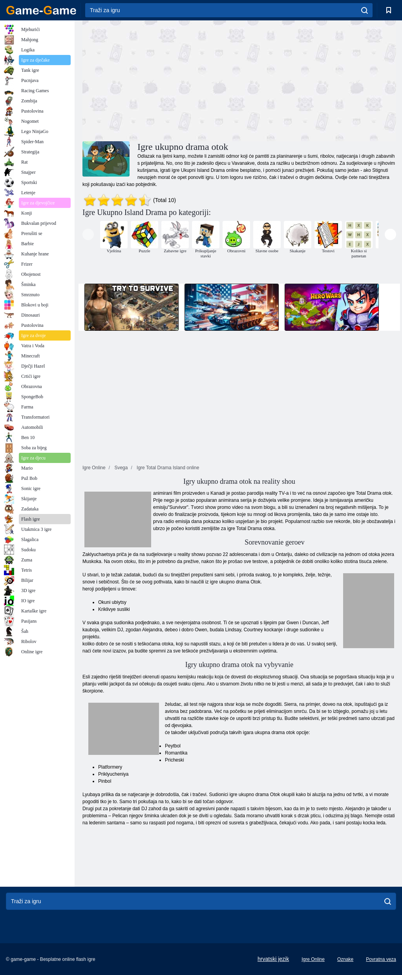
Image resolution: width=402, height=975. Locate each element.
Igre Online (313, 959)
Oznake (345, 959)
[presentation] (88, 234)
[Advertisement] (161, 80)
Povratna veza (381, 959)
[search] (364, 10)
